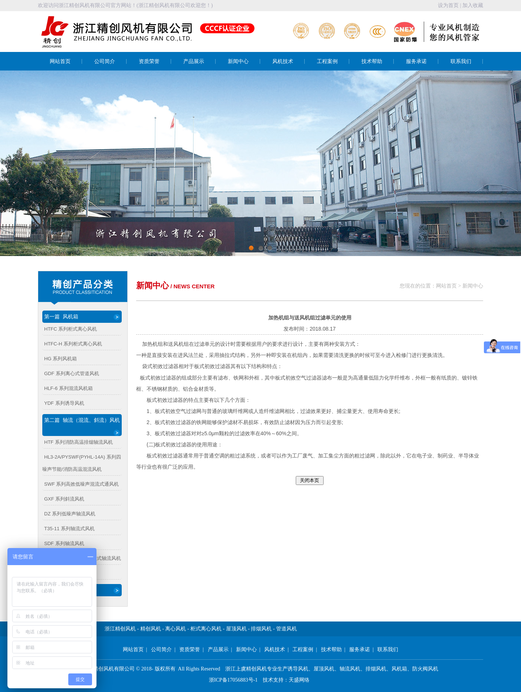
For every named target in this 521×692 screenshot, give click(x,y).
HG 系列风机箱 (60, 358)
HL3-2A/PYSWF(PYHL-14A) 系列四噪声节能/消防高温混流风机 (81, 463)
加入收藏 (472, 5)
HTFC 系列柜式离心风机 (70, 329)
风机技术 (282, 61)
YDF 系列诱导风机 (64, 403)
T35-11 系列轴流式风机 (69, 528)
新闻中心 (238, 61)
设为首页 (448, 5)
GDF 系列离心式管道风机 (71, 373)
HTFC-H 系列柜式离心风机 (73, 344)
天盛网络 (299, 680)
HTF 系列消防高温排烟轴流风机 (78, 442)
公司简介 (104, 61)
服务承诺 (416, 61)
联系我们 (460, 61)
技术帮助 (371, 61)
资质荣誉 (149, 61)
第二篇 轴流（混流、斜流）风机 (82, 426)
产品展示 (193, 61)
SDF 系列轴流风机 (64, 543)
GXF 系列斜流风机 (64, 499)
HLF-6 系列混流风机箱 (68, 388)
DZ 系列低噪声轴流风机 (69, 513)
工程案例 (327, 61)
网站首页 (60, 61)
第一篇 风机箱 (82, 317)
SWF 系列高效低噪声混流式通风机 (81, 484)
